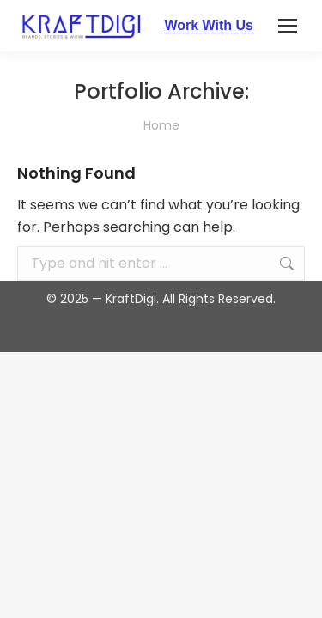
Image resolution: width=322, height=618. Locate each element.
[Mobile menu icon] (287, 26)
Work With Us (208, 25)
